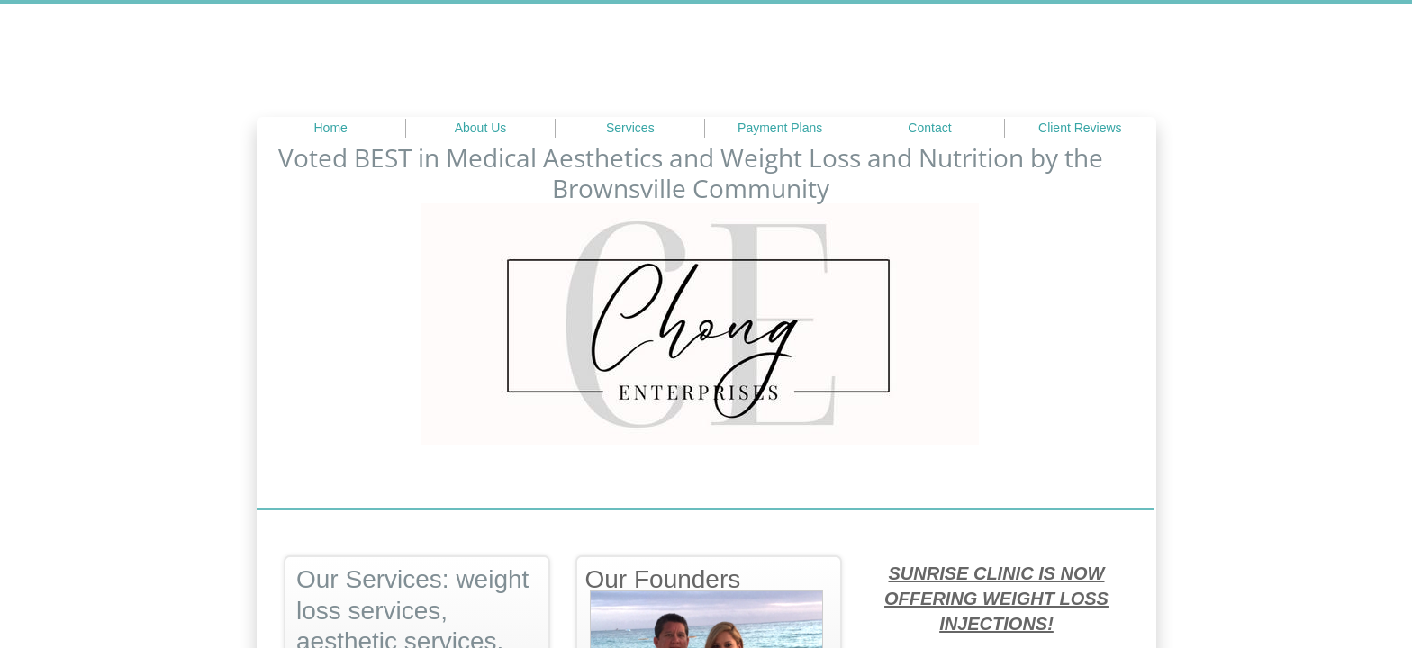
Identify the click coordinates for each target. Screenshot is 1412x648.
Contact (929, 128)
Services (630, 128)
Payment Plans (780, 128)
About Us (481, 128)
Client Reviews (1080, 128)
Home (330, 128)
